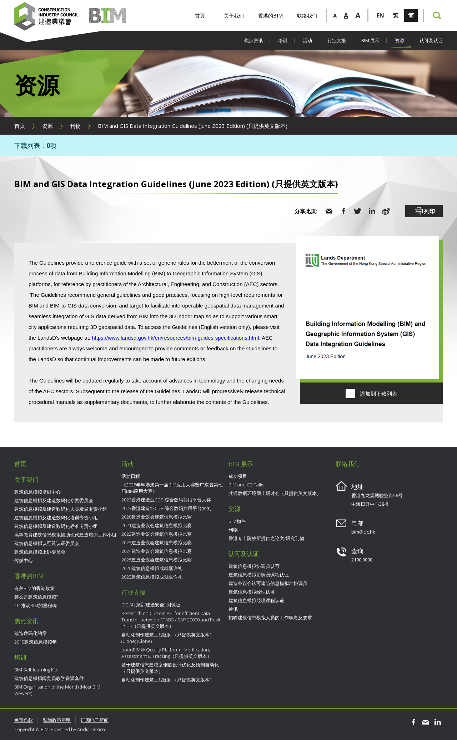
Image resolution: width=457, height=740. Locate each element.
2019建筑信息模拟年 (35, 642)
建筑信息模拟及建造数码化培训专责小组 (56, 517)
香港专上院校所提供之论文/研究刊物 (266, 538)
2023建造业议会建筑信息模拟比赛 (156, 542)
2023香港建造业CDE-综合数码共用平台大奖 (166, 508)
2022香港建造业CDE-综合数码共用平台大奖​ (166, 499)
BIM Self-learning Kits (36, 669)
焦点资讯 (253, 40)
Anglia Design (91, 729)
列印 (424, 211)
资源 (399, 40)
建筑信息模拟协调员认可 (254, 566)
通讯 (233, 609)
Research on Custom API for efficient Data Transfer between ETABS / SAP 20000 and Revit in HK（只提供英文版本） (170, 619)
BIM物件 (237, 521)
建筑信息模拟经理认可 (251, 592)
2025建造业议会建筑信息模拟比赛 (156, 559)
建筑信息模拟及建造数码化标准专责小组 (56, 526)
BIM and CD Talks (246, 484)
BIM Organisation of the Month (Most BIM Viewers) (57, 690)
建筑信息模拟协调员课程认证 (258, 574)
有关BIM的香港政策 (34, 588)
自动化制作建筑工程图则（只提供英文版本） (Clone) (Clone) (167, 637)
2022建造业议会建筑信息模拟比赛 (156, 534)
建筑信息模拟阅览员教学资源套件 (49, 678)
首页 (200, 15)
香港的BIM (270, 15)
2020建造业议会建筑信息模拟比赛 (156, 517)
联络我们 (307, 15)
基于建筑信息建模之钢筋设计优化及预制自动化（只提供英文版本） (170, 667)
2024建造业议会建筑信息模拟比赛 (156, 551)
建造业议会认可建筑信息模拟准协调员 (267, 583)
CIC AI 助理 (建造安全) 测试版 (150, 604)
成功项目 (237, 476)
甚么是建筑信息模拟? (36, 597)
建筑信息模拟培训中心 (37, 492)
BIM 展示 (370, 40)
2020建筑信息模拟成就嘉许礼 (151, 568)
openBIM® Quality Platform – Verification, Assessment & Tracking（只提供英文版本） (166, 652)
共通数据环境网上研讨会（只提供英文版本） (274, 493)
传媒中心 (23, 560)
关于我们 (234, 15)
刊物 (75, 125)
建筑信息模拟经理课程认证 (256, 600)
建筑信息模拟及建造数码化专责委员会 (53, 500)
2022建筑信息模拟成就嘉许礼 (151, 577)
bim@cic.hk (363, 532)
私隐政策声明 (57, 720)
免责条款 (23, 720)
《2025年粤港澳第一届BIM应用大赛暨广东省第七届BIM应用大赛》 (172, 487)
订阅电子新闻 (95, 720)
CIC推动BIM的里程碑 (35, 605)
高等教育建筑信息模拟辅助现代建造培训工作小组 (65, 534)
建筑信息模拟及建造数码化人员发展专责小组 (60, 509)
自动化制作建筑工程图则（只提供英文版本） (167, 679)
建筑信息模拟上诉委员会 (39, 552)
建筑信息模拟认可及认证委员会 (46, 543)
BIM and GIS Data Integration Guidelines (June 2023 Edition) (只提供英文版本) (192, 125)
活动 (307, 40)
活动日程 (130, 476)
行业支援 (336, 40)
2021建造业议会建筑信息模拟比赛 (156, 525)
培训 (282, 40)
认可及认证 (431, 40)
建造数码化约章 (30, 633)
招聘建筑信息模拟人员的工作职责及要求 (270, 617)
